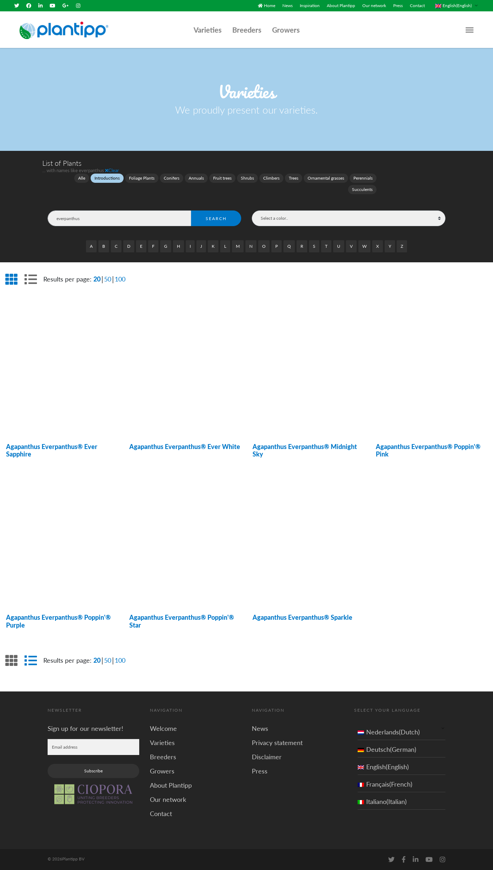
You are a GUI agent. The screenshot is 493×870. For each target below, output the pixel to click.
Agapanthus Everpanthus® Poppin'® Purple (58, 621)
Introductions (107, 178)
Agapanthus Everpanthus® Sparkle (302, 617)
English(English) (383, 766)
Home (269, 5)
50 (107, 279)
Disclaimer (267, 756)
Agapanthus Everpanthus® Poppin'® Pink (428, 450)
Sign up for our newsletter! (85, 728)
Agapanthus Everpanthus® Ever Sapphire (51, 450)
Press (398, 5)
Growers (286, 30)
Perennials (363, 178)
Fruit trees (222, 178)
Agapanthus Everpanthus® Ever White (184, 446)
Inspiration (310, 5)
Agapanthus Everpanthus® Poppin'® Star (181, 621)
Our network (374, 5)
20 (97, 279)
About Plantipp (341, 5)
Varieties (208, 30)
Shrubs (247, 178)
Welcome (163, 728)
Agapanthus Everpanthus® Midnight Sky (305, 450)
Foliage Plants (142, 178)
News (287, 5)
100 (120, 279)
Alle (81, 178)
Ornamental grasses (326, 178)
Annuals (196, 178)
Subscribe (93, 770)
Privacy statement (277, 742)
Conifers (171, 178)
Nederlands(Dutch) (389, 731)
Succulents (362, 189)
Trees (293, 178)
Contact (417, 5)
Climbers (271, 178)
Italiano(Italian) (382, 801)
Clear (112, 170)
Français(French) (385, 784)
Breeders (246, 30)
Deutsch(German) (387, 749)
